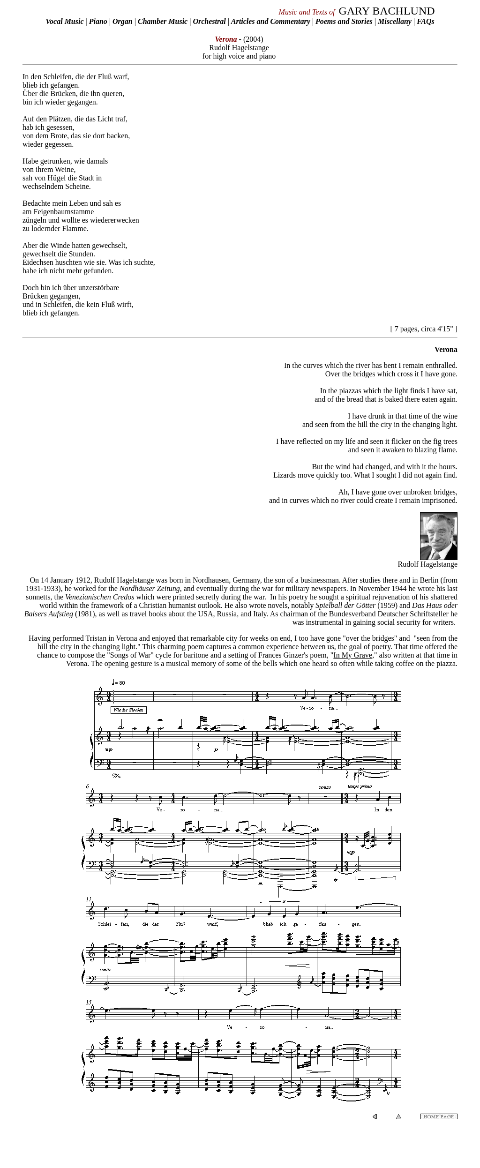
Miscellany (395, 21)
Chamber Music (163, 21)
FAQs (426, 21)
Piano (98, 21)
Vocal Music (64, 21)
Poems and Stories (344, 21)
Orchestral (210, 21)
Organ (122, 21)
